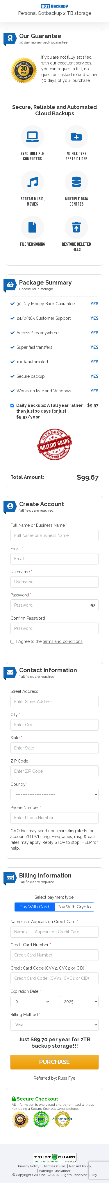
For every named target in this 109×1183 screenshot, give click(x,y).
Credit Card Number (30, 945)
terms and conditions (63, 641)
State (16, 738)
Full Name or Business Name (38, 525)
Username (21, 571)
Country (18, 784)
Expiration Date (25, 991)
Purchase (54, 1061)
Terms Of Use (54, 1166)
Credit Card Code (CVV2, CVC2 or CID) (48, 968)
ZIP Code (20, 761)
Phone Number (26, 807)
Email (16, 548)
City (15, 714)
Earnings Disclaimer (54, 1171)
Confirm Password (29, 618)
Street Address (25, 691)
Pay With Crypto (74, 906)
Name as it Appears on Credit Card (44, 921)
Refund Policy (80, 1166)
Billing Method (25, 1014)
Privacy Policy (29, 1166)
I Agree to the (46, 641)
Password (20, 595)
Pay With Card (34, 906)
